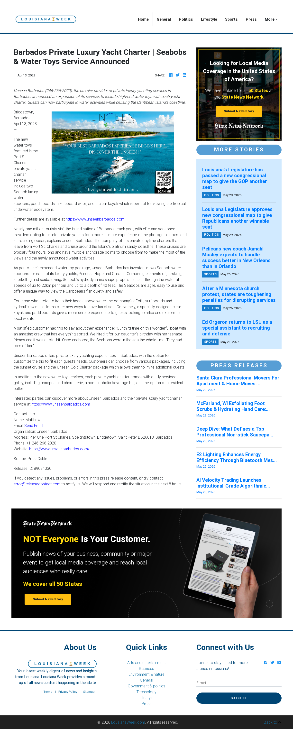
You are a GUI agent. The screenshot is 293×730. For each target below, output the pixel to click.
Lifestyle (209, 19)
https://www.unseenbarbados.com (95, 219)
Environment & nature (146, 674)
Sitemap (89, 692)
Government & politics (146, 686)
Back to (273, 722)
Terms (47, 692)
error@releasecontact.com (37, 483)
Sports (231, 19)
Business (146, 668)
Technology (146, 691)
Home (145, 19)
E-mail (201, 682)
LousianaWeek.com (128, 722)
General (164, 19)
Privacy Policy (67, 692)
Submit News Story (239, 111)
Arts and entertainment (146, 662)
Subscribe (239, 698)
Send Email (33, 425)
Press (251, 19)
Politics (186, 19)
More (270, 19)
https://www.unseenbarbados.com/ (59, 448)
